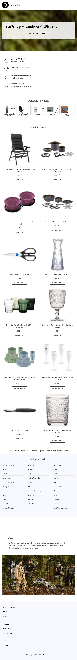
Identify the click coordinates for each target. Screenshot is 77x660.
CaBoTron (57, 487)
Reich (30, 482)
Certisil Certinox (8, 465)
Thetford (57, 469)
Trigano (5, 499)
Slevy (5, 616)
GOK (4, 469)
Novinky (6, 612)
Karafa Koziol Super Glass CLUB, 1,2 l (57, 274)
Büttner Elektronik (9, 508)
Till (29, 487)
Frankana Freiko (8, 482)
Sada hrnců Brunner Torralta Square (57, 222)
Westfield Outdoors (60, 508)
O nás (5, 641)
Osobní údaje (8, 633)
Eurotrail (6, 491)
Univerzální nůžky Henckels (19, 274)
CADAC (56, 504)
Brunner (5, 504)
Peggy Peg (6, 487)
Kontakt (5, 645)
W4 (55, 482)
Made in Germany (34, 491)
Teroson (31, 495)
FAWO (56, 495)
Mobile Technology (34, 478)
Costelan (57, 499)
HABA (5, 495)
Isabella (56, 478)
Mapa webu (7, 628)
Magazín (6, 624)
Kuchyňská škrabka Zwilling (19, 430)
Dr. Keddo (57, 465)
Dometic (31, 504)
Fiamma (5, 474)
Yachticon (31, 499)
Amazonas (6, 478)
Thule (56, 474)
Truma (30, 469)
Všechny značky (9, 607)
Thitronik (31, 465)
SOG (30, 474)
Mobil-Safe (57, 491)
